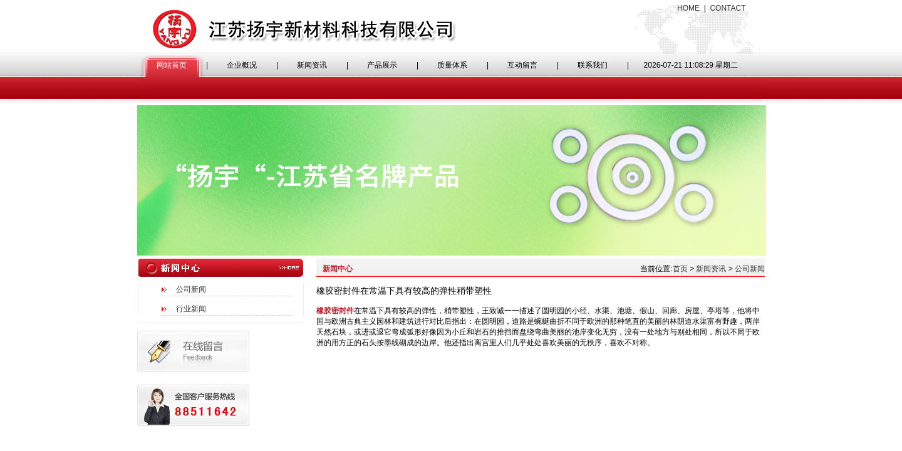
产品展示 (382, 65)
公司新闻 (191, 289)
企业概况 (242, 65)
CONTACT (727, 8)
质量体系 (452, 65)
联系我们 (593, 65)
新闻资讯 (312, 65)
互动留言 (522, 65)
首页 (680, 268)
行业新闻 (191, 308)
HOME (688, 8)
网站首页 (172, 65)
